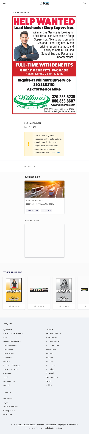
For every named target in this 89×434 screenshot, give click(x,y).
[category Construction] (8, 353)
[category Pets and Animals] (53, 333)
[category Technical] (50, 373)
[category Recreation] (50, 353)
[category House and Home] (10, 369)
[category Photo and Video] (53, 341)
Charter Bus (46, 210)
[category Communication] (10, 345)
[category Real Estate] (51, 349)
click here (56, 152)
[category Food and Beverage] (11, 365)
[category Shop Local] (51, 365)
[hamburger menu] (4, 3)
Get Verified (8, 398)
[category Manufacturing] (9, 381)
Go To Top (7, 414)
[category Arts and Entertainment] (13, 333)
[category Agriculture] (7, 329)
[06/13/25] (13, 292)
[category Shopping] (50, 369)
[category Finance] (6, 361)
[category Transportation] (52, 377)
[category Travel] (48, 381)
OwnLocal (51, 424)
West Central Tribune (27, 424)
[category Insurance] (7, 373)
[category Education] (7, 357)
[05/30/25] (38, 292)
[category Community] (8, 349)
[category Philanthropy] (51, 337)
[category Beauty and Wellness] (12, 341)
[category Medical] (6, 385)
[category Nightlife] (49, 329)
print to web (39, 428)
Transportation (32, 210)
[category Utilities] (49, 385)
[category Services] (49, 361)
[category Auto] (5, 337)
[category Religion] (49, 357)
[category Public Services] (52, 345)
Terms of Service (10, 406)
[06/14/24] (64, 292)
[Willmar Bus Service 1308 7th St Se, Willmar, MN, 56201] (44, 193)
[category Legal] (5, 377)
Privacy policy (9, 410)
